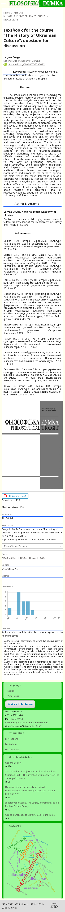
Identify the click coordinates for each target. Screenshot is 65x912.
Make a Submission (20, 704)
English (11, 690)
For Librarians (12, 749)
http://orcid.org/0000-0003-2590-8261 (26, 64)
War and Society (13, 762)
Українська (13, 696)
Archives (18, 12)
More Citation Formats (15, 546)
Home (6, 12)
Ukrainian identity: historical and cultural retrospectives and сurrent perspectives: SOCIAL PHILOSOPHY (30, 791)
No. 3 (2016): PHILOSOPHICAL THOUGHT (24, 16)
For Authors (11, 744)
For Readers (11, 738)
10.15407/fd (17, 718)
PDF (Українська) (16, 495)
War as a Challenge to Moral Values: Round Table (30, 814)
